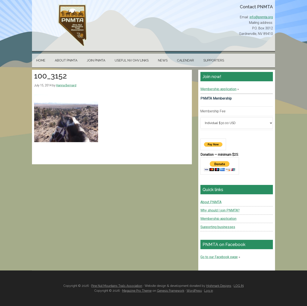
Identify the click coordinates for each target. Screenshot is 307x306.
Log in (208, 290)
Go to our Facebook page (219, 257)
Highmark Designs (218, 285)
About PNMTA (211, 202)
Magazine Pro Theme (137, 290)
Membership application (218, 89)
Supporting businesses (217, 227)
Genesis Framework (170, 290)
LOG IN (239, 285)
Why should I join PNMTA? (220, 210)
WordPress (194, 290)
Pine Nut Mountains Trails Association (72, 25)
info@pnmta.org (261, 17)
